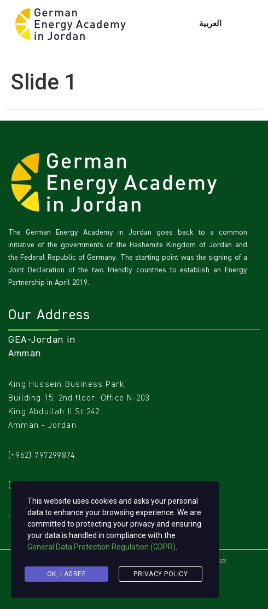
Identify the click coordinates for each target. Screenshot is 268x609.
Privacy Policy (160, 574)
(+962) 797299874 (41, 454)
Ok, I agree (66, 574)
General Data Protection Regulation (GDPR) (101, 546)
